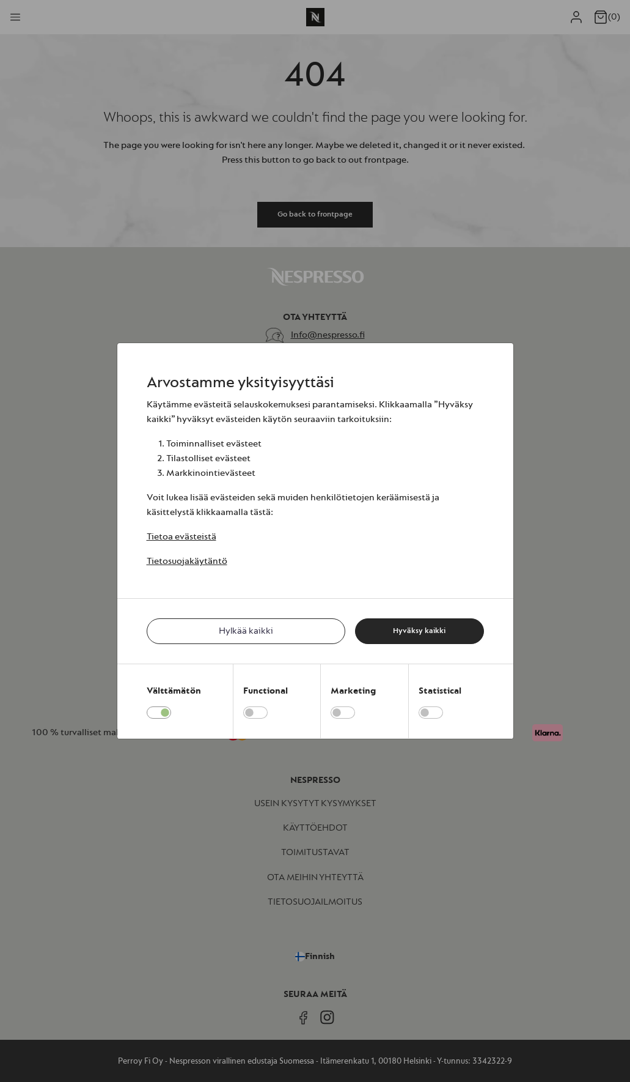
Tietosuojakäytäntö (187, 561)
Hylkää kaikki (246, 631)
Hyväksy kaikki (419, 630)
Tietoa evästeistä (181, 537)
